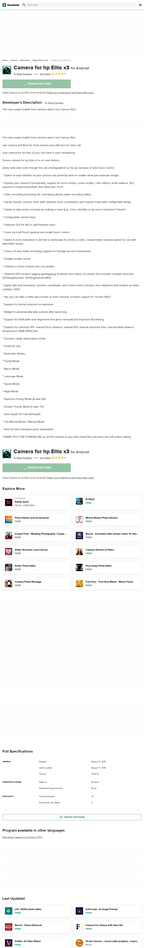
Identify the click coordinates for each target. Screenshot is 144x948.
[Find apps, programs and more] (78, 4)
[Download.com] (10, 5)
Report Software (72, 817)
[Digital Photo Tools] (40, 60)
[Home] (5, 60)
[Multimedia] (25, 60)
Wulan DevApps (55, 103)
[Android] (14, 60)
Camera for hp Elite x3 (51, 67)
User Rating (53, 73)
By (23, 74)
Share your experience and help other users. (70, 92)
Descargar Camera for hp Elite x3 (20, 837)
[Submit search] (24, 4)
